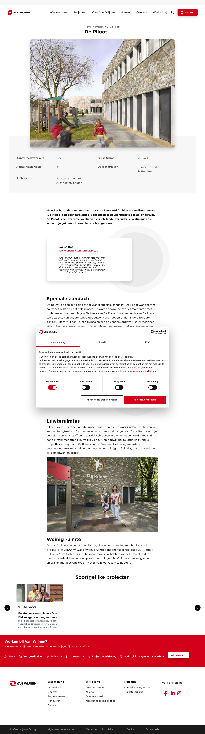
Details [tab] (102, 342)
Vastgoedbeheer (31, 656)
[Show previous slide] (7, 608)
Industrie (54, 656)
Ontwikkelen (55, 687)
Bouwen (52, 691)
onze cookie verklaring (143, 371)
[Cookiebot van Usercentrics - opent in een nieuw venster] (153, 332)
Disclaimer (91, 729)
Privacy (112, 729)
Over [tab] (147, 342)
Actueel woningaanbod (137, 687)
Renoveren (54, 700)
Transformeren (56, 696)
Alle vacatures (178, 655)
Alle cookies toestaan (145, 399)
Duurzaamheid (94, 696)
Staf (124, 656)
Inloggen (187, 12)
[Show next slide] (198, 608)
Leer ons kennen (95, 687)
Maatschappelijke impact (100, 700)
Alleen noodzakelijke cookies (102, 399)
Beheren (52, 705)
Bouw (10, 656)
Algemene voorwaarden (61, 729)
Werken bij (160, 12)
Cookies (131, 729)
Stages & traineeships (148, 656)
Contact (141, 12)
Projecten (80, 12)
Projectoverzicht (133, 691)
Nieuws (125, 12)
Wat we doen (59, 12)
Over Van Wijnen (103, 12)
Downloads (152, 729)
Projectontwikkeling (102, 656)
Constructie (75, 656)
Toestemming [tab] (58, 342)
